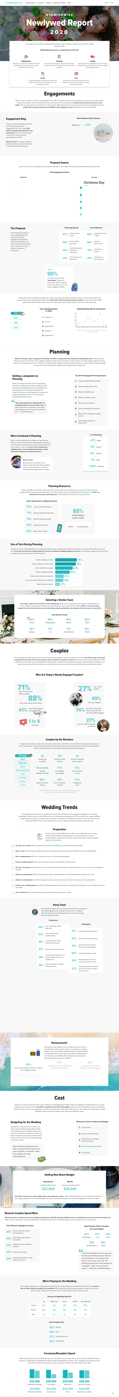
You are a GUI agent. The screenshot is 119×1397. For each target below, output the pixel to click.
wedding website (48, 862)
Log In (106, 3)
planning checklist (83, 494)
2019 (16, 318)
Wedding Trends (59, 3)
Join (111, 3)
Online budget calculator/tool (91, 1146)
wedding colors (58, 846)
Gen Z (23, 759)
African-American (22, 770)
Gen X (22, 767)
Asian (23, 774)
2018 (16, 323)
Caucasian (22, 778)
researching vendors (19, 392)
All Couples (23, 756)
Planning (40, 3)
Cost (69, 3)
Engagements (30, 3)
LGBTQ (22, 785)
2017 (16, 328)
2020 (16, 313)
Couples (49, 3)
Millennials (23, 763)
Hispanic (22, 781)
